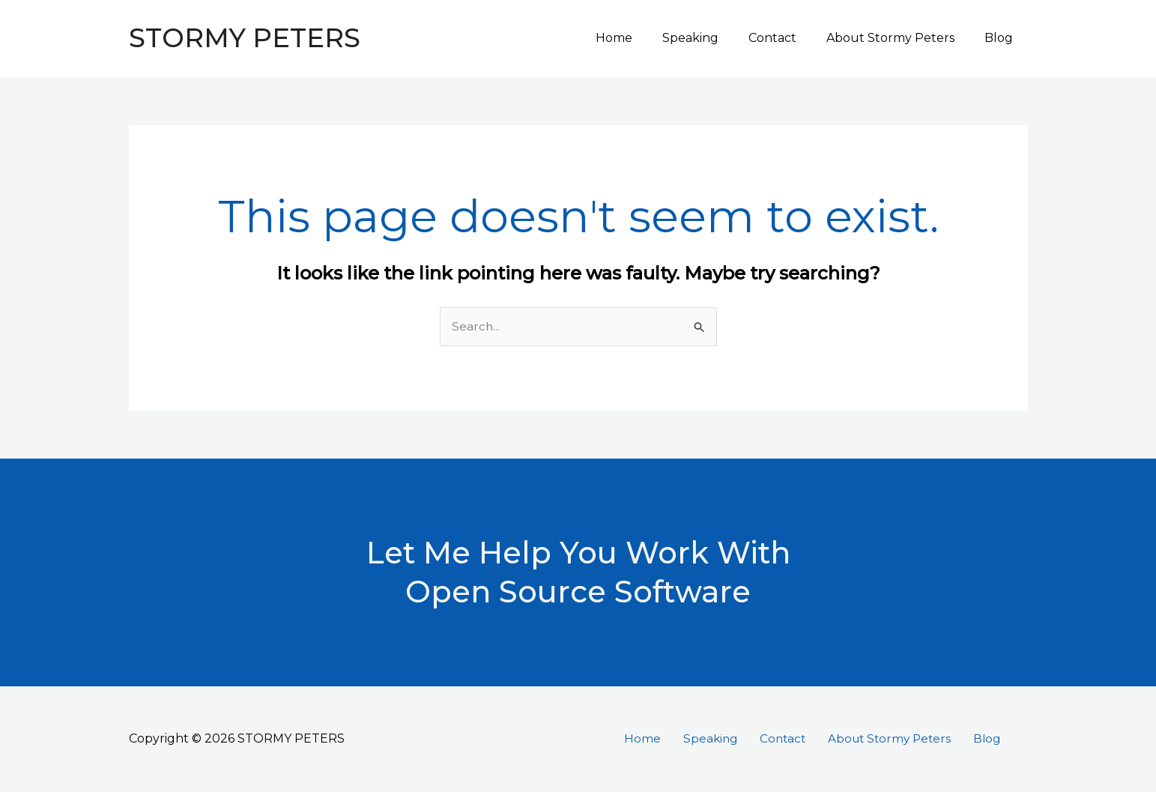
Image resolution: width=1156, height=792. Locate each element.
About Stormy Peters (899, 38)
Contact (787, 38)
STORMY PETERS (244, 38)
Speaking (711, 38)
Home (641, 38)
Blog (1001, 38)
